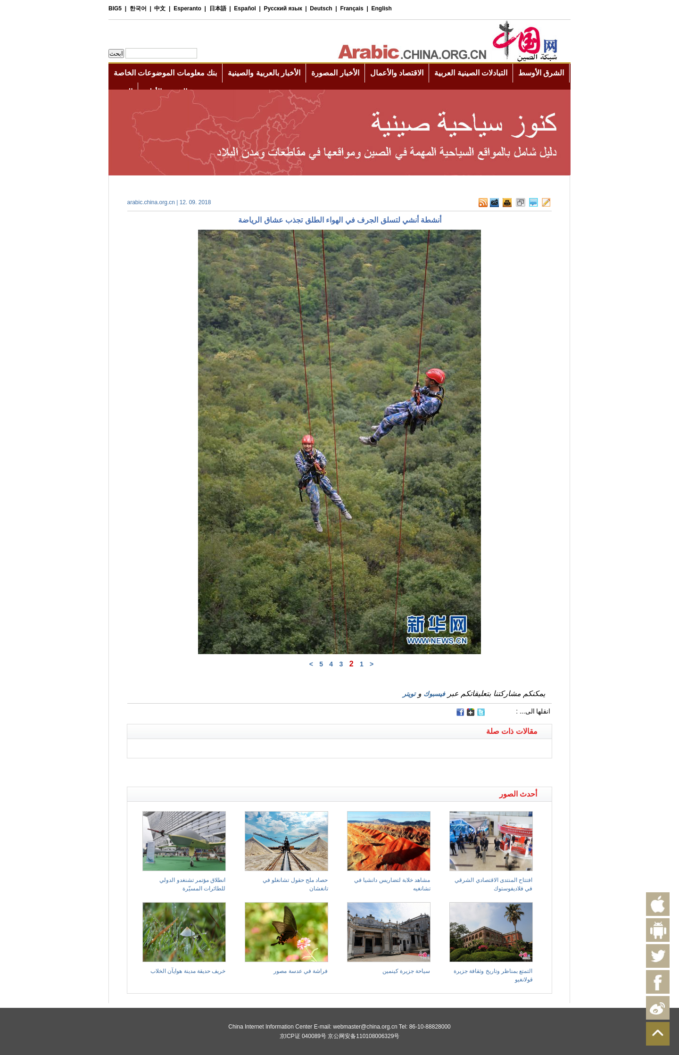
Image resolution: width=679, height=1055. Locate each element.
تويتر (409, 694)
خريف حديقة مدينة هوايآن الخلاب (187, 971)
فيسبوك (434, 694)
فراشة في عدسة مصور (300, 971)
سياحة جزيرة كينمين (406, 971)
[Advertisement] (233, 770)
